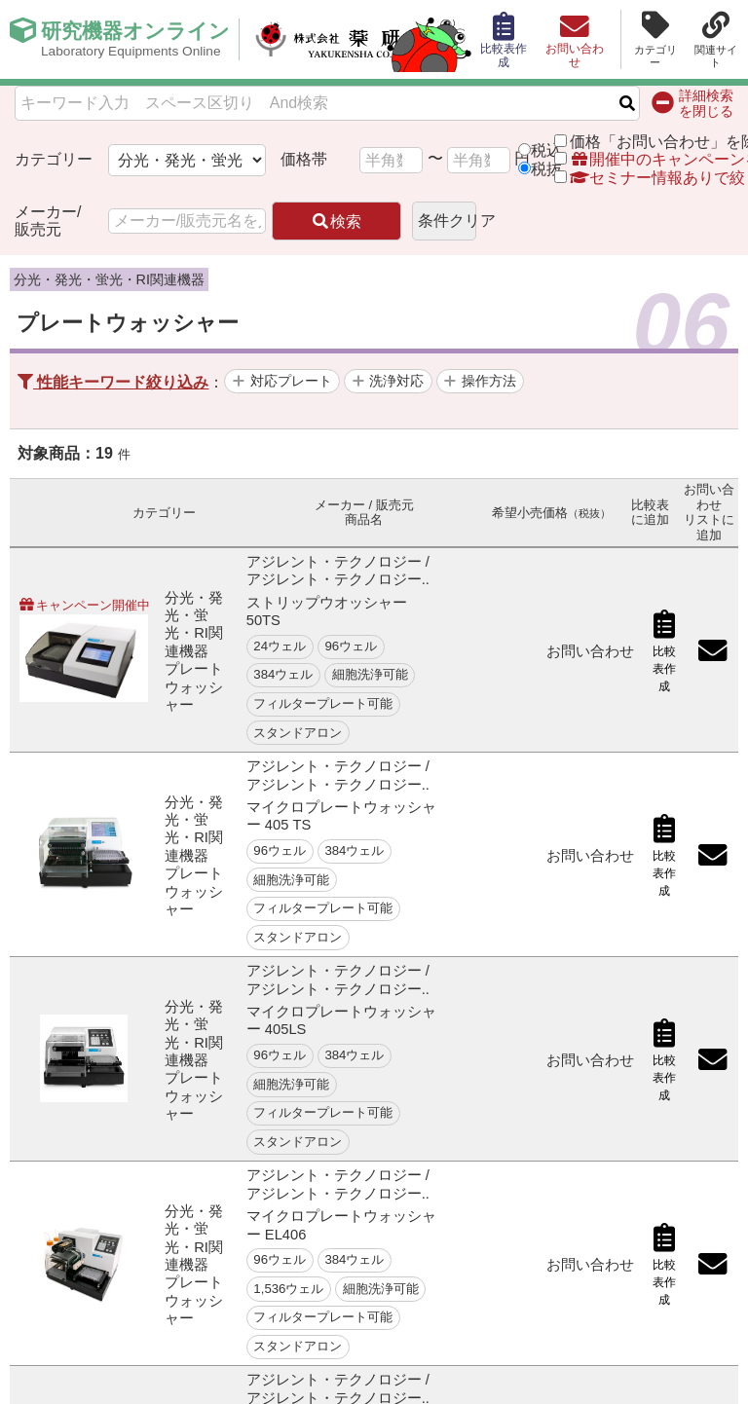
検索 (336, 221)
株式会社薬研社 (356, 39)
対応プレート (291, 380)
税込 (546, 150)
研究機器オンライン (140, 39)
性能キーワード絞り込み (113, 382)
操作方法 (489, 380)
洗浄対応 (396, 380)
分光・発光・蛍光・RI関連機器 (109, 279)
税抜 (546, 169)
